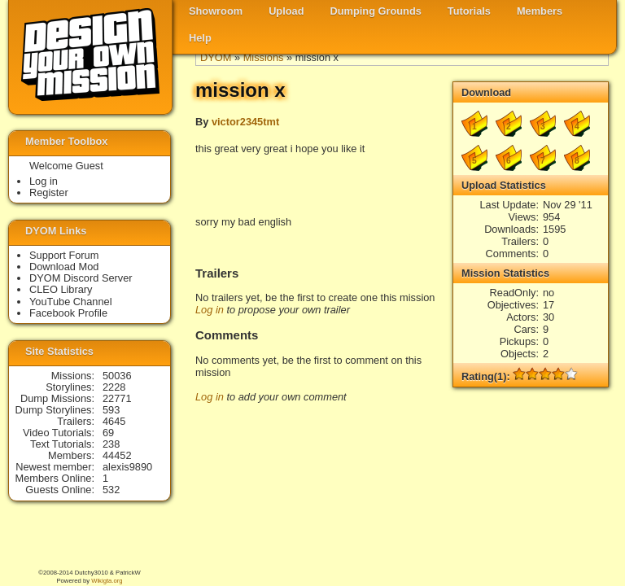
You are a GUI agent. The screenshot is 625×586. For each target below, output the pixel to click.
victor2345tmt (245, 122)
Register (48, 192)
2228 (114, 387)
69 (108, 432)
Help (200, 38)
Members (539, 11)
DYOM (215, 57)
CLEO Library (61, 289)
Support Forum (63, 255)
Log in (209, 310)
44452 (117, 455)
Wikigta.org (106, 580)
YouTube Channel (70, 301)
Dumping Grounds (376, 11)
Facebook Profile (68, 313)
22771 (117, 398)
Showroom (216, 11)
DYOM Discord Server (81, 278)
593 (111, 410)
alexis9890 (127, 467)
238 (111, 444)
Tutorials (469, 11)
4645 (114, 421)
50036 (117, 376)
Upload (286, 11)
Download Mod (63, 266)
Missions (263, 57)
